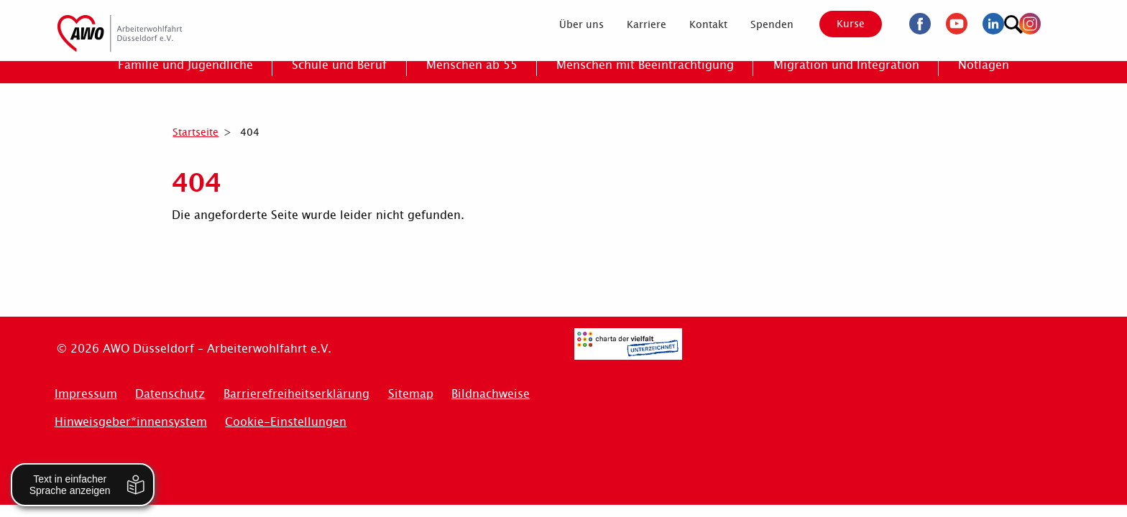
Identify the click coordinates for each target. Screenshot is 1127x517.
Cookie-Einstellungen (285, 422)
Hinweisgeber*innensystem (131, 422)
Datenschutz (170, 394)
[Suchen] (1055, 21)
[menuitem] (568, 24)
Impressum (86, 394)
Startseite (195, 132)
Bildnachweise (490, 394)
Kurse (838, 24)
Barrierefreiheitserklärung (296, 394)
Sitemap (410, 394)
